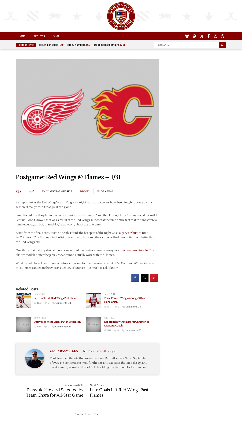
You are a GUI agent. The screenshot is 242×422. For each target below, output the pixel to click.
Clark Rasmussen (59, 191)
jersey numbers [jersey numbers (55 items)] (78, 45)
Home (22, 36)
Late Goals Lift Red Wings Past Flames (56, 298)
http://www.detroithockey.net (100, 351)
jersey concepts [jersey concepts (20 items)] (51, 45)
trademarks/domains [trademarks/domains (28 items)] (109, 45)
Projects (39, 36)
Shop (56, 36)
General (107, 191)
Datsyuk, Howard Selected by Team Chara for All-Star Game (54, 392)
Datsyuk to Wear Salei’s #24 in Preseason (57, 321)
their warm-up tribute (134, 250)
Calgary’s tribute (127, 233)
